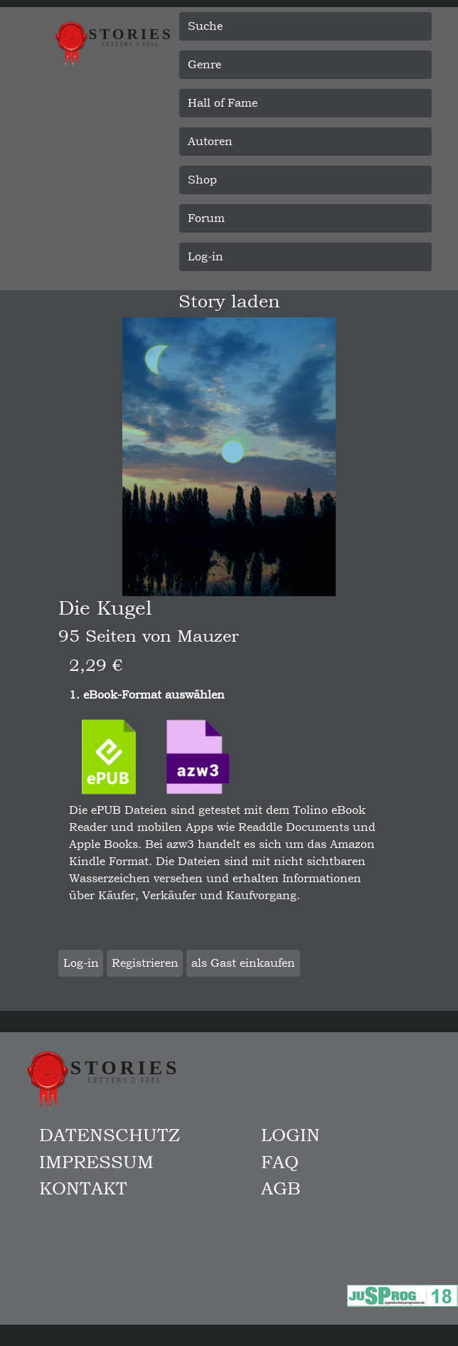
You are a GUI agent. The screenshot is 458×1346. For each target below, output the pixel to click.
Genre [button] (204, 64)
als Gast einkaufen (243, 963)
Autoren (210, 141)
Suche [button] (205, 26)
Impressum (96, 1161)
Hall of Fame (222, 103)
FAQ (280, 1161)
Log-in (205, 256)
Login (290, 1134)
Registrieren (145, 963)
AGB (281, 1188)
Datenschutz (109, 1134)
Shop (202, 179)
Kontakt (83, 1188)
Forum (206, 218)
